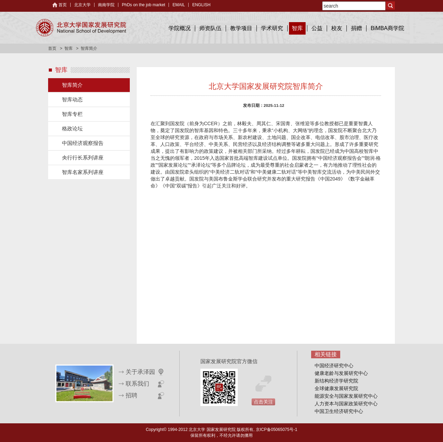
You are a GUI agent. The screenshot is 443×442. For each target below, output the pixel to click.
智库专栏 (72, 114)
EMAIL (178, 4)
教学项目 (241, 28)
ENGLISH (201, 4)
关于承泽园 (140, 372)
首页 (62, 4)
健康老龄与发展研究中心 (341, 373)
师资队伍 (210, 28)
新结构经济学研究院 (336, 381)
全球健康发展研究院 (336, 388)
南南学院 (106, 4)
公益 (317, 28)
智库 (297, 28)
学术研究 (272, 28)
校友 (336, 28)
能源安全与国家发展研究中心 (346, 396)
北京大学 (82, 4)
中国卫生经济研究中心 (339, 411)
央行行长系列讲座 (82, 157)
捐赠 (356, 28)
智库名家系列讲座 (82, 172)
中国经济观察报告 (82, 143)
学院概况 (180, 28)
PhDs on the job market (143, 4)
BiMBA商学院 (387, 28)
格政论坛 (72, 128)
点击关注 (263, 402)
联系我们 (137, 383)
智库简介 (72, 85)
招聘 (131, 395)
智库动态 (72, 99)
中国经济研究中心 (334, 365)
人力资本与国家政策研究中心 (346, 403)
